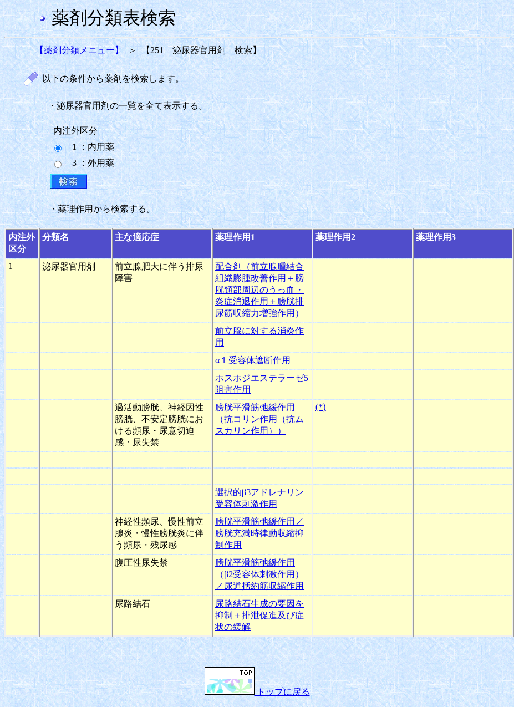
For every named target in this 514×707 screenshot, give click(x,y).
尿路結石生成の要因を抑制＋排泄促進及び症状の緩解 (259, 615)
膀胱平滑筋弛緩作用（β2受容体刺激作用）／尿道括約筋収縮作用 (259, 574)
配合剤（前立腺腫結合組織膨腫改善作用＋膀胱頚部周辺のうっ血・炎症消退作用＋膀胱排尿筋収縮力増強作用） (259, 290)
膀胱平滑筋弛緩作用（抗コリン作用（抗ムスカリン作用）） (259, 419)
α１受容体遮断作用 (253, 360)
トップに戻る (257, 691)
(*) (320, 406)
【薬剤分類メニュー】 (79, 50)
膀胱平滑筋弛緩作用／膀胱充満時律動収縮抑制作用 (259, 533)
